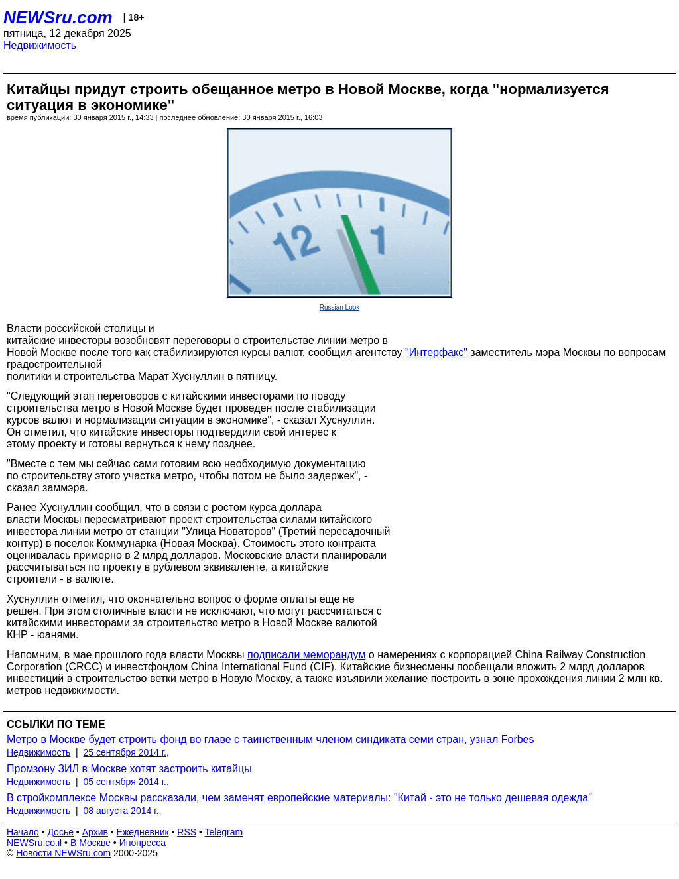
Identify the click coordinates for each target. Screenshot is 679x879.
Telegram (224, 832)
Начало (23, 832)
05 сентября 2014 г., (126, 781)
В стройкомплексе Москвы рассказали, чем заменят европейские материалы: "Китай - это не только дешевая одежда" (299, 797)
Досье (60, 832)
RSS (186, 832)
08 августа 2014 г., (123, 810)
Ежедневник (143, 832)
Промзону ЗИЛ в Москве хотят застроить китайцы (129, 768)
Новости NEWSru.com (63, 853)
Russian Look (340, 307)
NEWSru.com (58, 17)
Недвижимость (39, 45)
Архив (95, 832)
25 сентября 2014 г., (126, 752)
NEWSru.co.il (34, 842)
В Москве (90, 842)
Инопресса (142, 842)
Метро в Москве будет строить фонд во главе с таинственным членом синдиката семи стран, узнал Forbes (270, 739)
